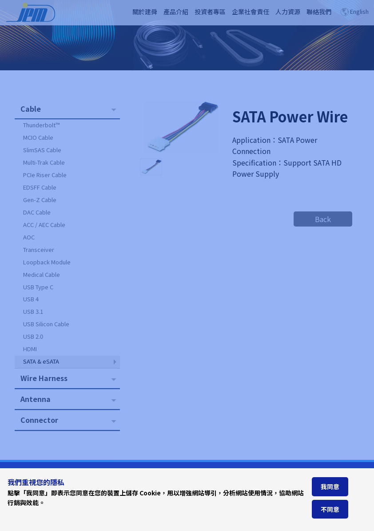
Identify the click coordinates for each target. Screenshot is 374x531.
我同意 (330, 486)
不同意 (330, 509)
